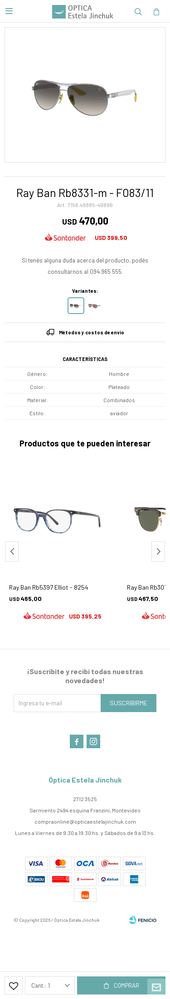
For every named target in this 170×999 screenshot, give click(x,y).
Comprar (126, 985)
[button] (138, 11)
